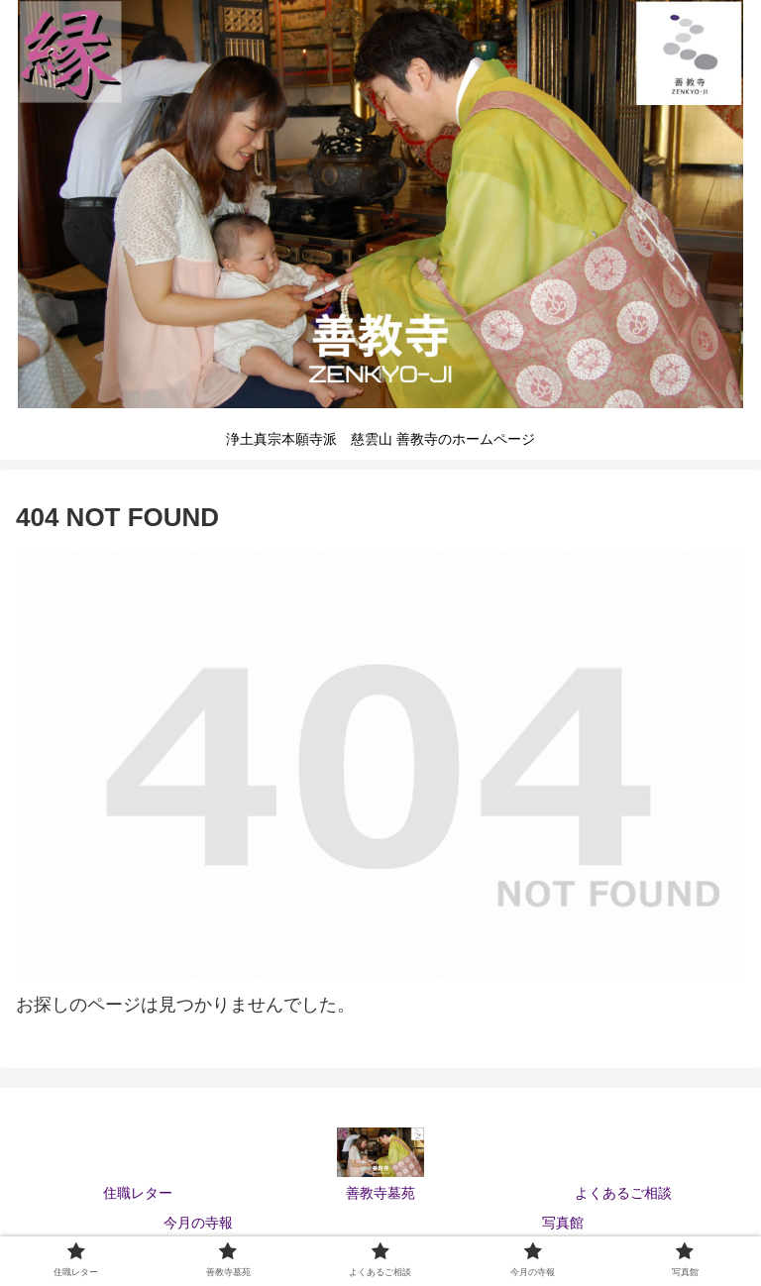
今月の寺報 (198, 1223)
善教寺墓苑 (380, 1193)
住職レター (137, 1193)
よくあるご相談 (623, 1193)
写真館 (563, 1223)
